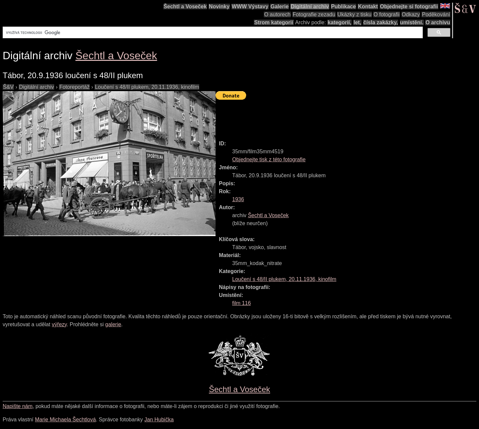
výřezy (59, 324)
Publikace (343, 6)
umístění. (411, 22)
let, (357, 22)
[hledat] (212, 33)
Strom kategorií (273, 22)
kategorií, (339, 22)
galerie (113, 324)
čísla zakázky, (380, 22)
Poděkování (436, 14)
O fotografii (386, 14)
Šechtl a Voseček (185, 6)
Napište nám (18, 406)
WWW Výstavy (250, 6)
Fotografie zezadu (314, 14)
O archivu (437, 22)
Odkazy (411, 14)
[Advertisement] (337, 117)
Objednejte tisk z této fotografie (269, 159)
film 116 (241, 303)
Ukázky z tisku (354, 14)
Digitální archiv (310, 6)
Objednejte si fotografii (409, 6)
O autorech (277, 14)
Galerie (279, 6)
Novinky (219, 6)
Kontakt (368, 6)
